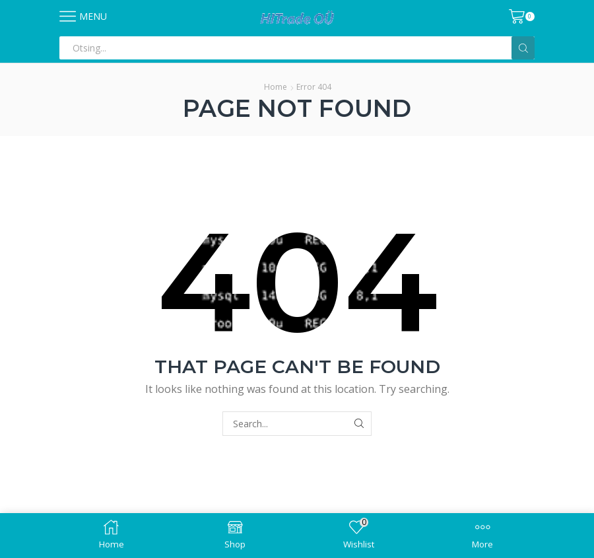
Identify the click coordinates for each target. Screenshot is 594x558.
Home (275, 86)
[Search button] (523, 47)
